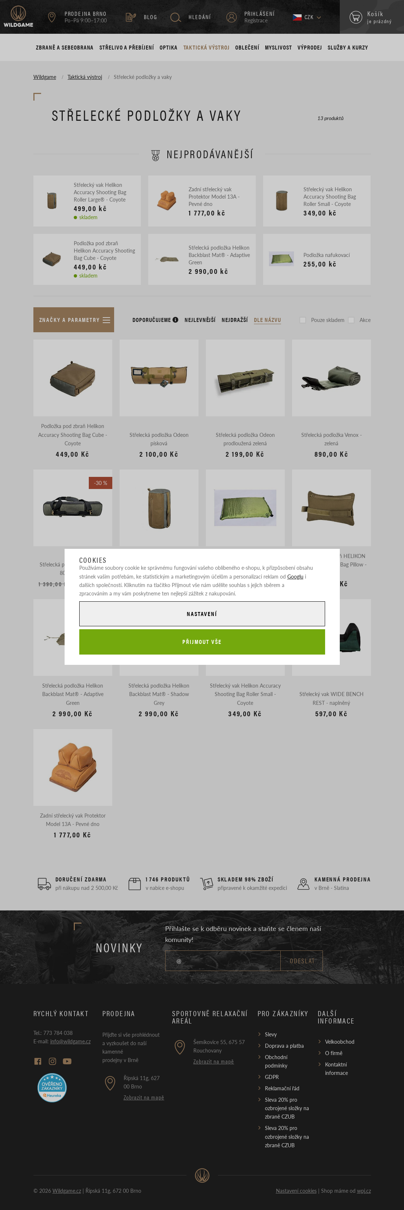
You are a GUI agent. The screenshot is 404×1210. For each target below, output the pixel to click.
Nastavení (202, 613)
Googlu (295, 576)
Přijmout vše (201, 641)
